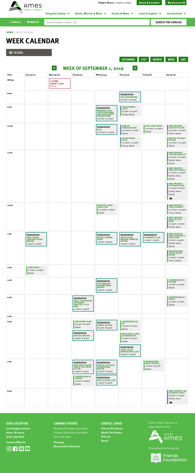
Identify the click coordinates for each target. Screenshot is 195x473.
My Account (175, 2)
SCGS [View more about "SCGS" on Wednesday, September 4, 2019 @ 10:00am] (99, 129)
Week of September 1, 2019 (93, 68)
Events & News (120, 13)
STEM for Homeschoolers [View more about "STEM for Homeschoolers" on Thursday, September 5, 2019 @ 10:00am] (129, 127)
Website (34, 22)
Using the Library (55, 13)
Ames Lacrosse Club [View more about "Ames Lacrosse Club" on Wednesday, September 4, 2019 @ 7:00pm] (106, 380)
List (143, 59)
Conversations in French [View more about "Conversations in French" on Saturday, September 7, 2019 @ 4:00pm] (177, 298)
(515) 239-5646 (15, 436)
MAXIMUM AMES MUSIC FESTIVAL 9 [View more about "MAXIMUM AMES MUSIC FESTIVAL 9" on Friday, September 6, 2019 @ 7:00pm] (152, 362)
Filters (15, 53)
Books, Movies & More (88, 13)
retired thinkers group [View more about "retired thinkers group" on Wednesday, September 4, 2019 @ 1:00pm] (104, 238)
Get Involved (174, 13)
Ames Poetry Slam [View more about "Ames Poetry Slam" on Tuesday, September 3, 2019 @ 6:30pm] (83, 321)
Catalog (16, 22)
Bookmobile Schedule (67, 446)
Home (10, 32)
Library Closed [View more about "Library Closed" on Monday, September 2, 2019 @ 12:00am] (57, 84)
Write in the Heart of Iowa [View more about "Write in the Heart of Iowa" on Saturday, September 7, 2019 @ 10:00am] (177, 139)
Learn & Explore (148, 13)
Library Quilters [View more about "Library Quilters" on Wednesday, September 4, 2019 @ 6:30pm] (104, 325)
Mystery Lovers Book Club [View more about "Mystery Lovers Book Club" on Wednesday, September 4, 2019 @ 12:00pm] (105, 206)
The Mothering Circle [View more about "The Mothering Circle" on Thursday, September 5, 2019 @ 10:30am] (128, 139)
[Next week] (135, 68)
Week (171, 59)
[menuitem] (175, 2)
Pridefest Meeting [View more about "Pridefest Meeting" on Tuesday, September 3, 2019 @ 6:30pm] (82, 336)
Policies (106, 436)
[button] (116, 2)
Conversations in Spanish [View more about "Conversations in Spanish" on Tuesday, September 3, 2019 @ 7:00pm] (83, 377)
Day (183, 59)
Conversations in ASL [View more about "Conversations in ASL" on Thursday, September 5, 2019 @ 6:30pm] (130, 322)
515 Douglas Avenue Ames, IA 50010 (18, 430)
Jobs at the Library (112, 428)
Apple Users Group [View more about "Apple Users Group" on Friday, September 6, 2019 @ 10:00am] (153, 126)
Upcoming (128, 59)
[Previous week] (54, 68)
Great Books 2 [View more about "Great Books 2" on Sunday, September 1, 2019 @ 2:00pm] (34, 267)
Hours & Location (149, 2)
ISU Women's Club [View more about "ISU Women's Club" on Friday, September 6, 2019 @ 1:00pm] (152, 237)
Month (157, 59)
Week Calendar (24, 32)
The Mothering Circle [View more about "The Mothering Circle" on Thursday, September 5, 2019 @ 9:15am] (128, 108)
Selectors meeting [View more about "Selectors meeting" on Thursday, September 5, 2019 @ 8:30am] (129, 97)
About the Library (111, 432)
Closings (59, 442)
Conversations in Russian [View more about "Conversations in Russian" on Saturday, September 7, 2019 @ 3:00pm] (177, 281)
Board (104, 440)
